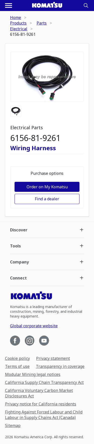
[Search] (86, 6)
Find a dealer (47, 199)
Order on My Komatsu (47, 187)
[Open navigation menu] (8, 5)
